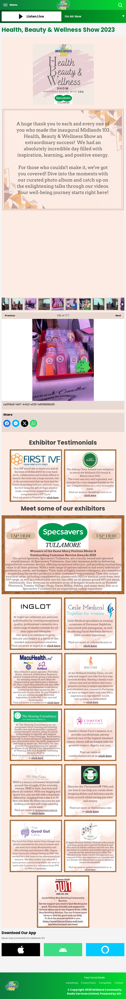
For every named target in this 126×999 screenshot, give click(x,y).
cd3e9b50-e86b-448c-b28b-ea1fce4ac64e (30, 304)
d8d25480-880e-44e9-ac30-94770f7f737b (112, 304)
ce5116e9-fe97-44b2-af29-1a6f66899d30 (57, 304)
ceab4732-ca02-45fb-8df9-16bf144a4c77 (71, 304)
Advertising (72, 982)
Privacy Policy (88, 982)
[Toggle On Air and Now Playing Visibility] (94, 16)
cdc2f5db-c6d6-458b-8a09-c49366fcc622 (44, 304)
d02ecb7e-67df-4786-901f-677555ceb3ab (85, 304)
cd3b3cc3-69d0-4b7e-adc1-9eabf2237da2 (17, 304)
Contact (119, 982)
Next (116, 314)
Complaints (105, 982)
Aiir (118, 994)
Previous (8, 314)
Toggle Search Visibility (120, 5)
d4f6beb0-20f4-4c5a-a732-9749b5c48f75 (98, 304)
